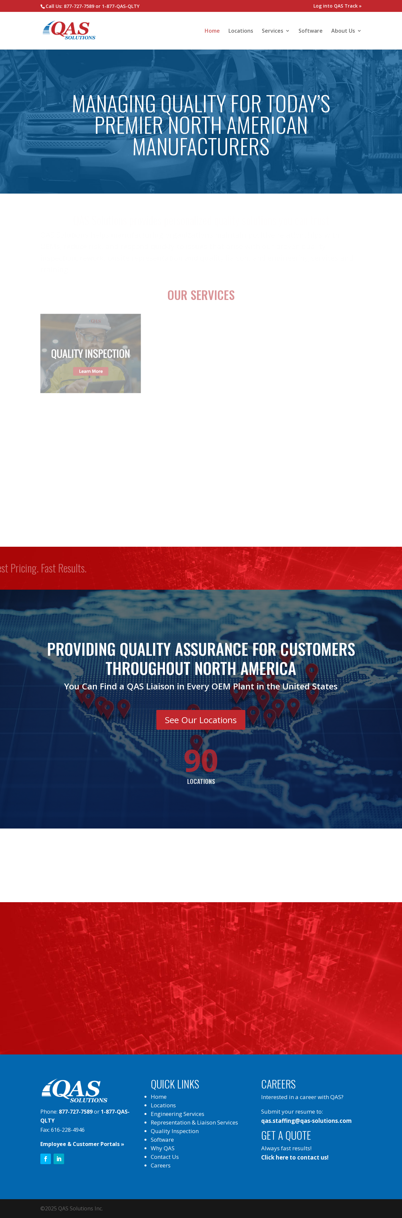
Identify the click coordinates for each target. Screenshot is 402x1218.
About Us (343, 31)
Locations (240, 31)
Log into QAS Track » (337, 6)
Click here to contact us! (295, 1157)
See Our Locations (201, 720)
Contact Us (165, 1157)
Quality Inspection (175, 1131)
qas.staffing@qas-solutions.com (306, 1121)
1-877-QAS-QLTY (121, 6)
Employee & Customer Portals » (82, 1144)
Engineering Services (177, 1114)
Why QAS (163, 1148)
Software (311, 31)
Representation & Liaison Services (194, 1122)
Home (212, 31)
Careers (161, 1165)
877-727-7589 (79, 6)
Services (272, 31)
